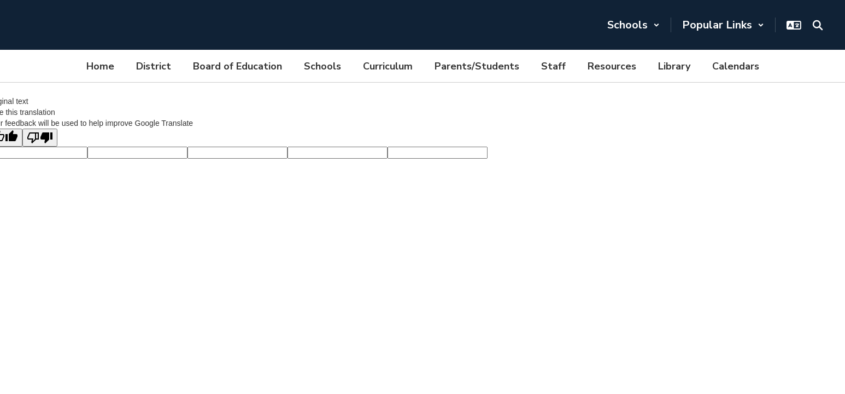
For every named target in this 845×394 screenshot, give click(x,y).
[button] (633, 25)
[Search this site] (817, 25)
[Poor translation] (39, 138)
